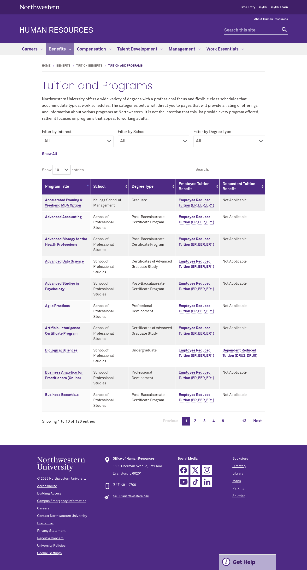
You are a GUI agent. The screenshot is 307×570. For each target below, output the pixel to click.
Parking (238, 488)
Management (185, 49)
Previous (170, 421)
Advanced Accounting (63, 217)
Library (237, 473)
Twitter (195, 470)
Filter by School (132, 132)
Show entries (63, 170)
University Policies (51, 545)
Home (46, 65)
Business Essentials (62, 395)
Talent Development (140, 49)
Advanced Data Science (64, 261)
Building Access (49, 493)
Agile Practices (57, 306)
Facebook (184, 470)
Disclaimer (45, 523)
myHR (263, 7)
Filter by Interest (56, 132)
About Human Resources (271, 19)
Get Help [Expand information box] (244, 562)
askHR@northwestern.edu (131, 496)
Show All (49, 154)
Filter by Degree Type (212, 132)
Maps (236, 481)
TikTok (195, 482)
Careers (32, 49)
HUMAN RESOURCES (56, 30)
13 (244, 421)
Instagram (207, 470)
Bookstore (240, 458)
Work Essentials (225, 49)
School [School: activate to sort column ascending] (99, 186)
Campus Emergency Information (61, 501)
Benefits (60, 49)
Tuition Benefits (89, 65)
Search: (230, 169)
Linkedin (207, 482)
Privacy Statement (51, 530)
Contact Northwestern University (62, 516)
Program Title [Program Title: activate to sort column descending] (57, 186)
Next (257, 421)
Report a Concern (50, 538)
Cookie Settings (49, 553)
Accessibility (47, 486)
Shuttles (238, 496)
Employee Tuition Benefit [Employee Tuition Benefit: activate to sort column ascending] (194, 186)
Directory (239, 466)
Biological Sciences (61, 350)
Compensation (94, 49)
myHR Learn (279, 7)
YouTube (184, 482)
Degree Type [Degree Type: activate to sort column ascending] (143, 186)
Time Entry (247, 7)
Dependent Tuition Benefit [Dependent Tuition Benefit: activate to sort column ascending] (239, 186)
